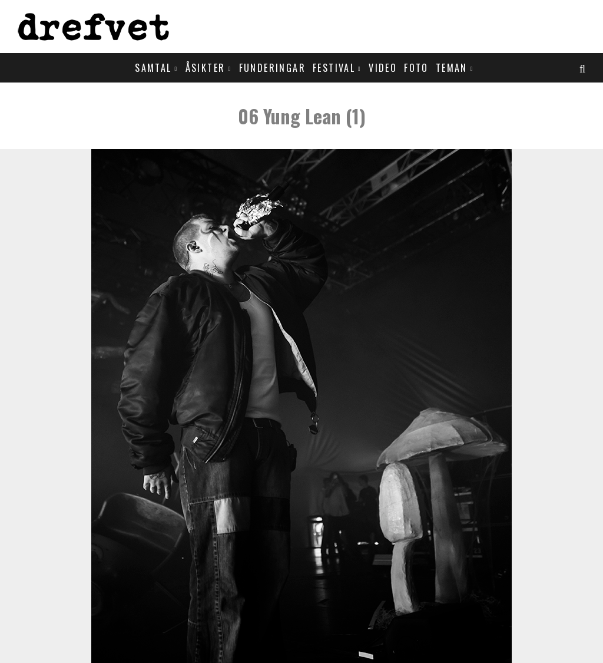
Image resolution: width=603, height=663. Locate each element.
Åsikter (205, 68)
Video (383, 68)
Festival (334, 68)
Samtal (153, 68)
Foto (416, 68)
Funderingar (272, 68)
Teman (452, 68)
